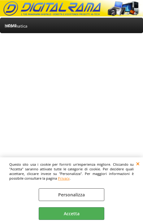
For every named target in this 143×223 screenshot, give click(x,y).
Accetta (72, 213)
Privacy (64, 178)
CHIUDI (138, 163)
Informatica (16, 26)
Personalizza (71, 195)
